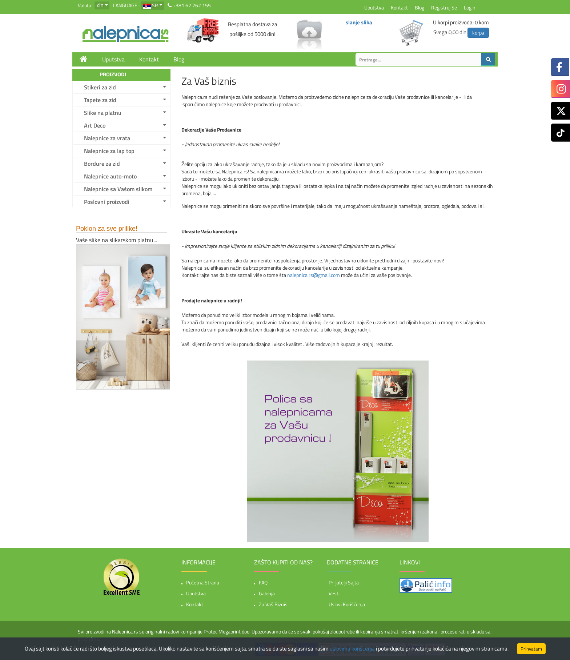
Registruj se (444, 7)
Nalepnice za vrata (107, 138)
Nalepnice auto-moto (110, 176)
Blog (419, 7)
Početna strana (202, 582)
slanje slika (359, 22)
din (100, 5)
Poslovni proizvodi (106, 201)
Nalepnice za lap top (109, 150)
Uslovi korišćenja (347, 604)
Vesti (334, 593)
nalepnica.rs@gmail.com (313, 275)
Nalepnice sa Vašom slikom (118, 189)
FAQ (263, 582)
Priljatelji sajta (344, 582)
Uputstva (374, 7)
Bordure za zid (102, 163)
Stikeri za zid (100, 87)
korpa (478, 32)
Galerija (267, 593)
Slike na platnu (102, 112)
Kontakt (399, 7)
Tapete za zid (100, 100)
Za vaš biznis (273, 604)
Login (469, 7)
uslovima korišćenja (352, 648)
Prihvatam (531, 648)
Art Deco (94, 125)
